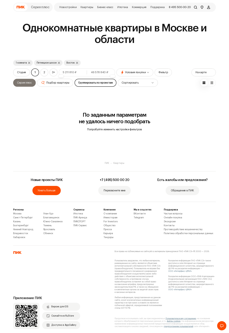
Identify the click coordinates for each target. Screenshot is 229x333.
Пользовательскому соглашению (181, 319)
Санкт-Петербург (23, 218)
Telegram (139, 218)
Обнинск (48, 233)
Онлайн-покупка (173, 218)
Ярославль (49, 229)
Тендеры (108, 237)
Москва (17, 214)
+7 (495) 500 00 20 (114, 180)
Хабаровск (19, 237)
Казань (17, 221)
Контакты (169, 225)
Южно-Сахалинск (53, 221)
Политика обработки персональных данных (188, 233)
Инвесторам (110, 218)
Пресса (108, 229)
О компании (110, 214)
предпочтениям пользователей (178, 326)
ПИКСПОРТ (79, 221)
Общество (110, 225)
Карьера (108, 233)
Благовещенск (51, 218)
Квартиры (118, 163)
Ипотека (78, 214)
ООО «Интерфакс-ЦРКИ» (180, 271)
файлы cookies (173, 321)
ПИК (107, 163)
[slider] (61, 76)
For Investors (111, 221)
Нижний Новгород (23, 229)
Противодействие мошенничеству (183, 229)
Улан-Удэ (48, 214)
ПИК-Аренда (80, 218)
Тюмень (47, 225)
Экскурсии (170, 221)
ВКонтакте (140, 214)
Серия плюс (40, 7)
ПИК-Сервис (80, 225)
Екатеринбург (21, 225)
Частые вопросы (173, 214)
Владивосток (20, 233)
